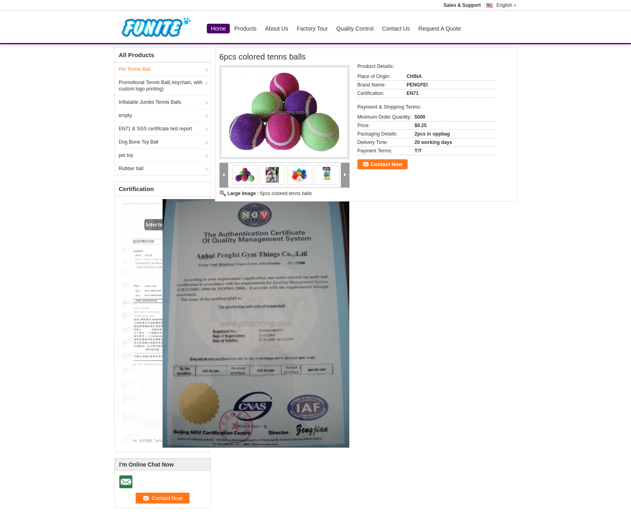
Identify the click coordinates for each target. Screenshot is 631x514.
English (507, 5)
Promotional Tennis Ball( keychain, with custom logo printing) (160, 86)
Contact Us (396, 28)
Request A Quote (440, 28)
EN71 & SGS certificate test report (155, 129)
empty (125, 115)
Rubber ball (131, 168)
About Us (277, 28)
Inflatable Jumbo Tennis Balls (150, 102)
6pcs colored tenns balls (286, 193)
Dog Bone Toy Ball (139, 142)
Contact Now (386, 164)
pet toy (126, 155)
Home (218, 28)
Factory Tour (312, 28)
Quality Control (355, 28)
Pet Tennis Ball (135, 69)
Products (245, 28)
